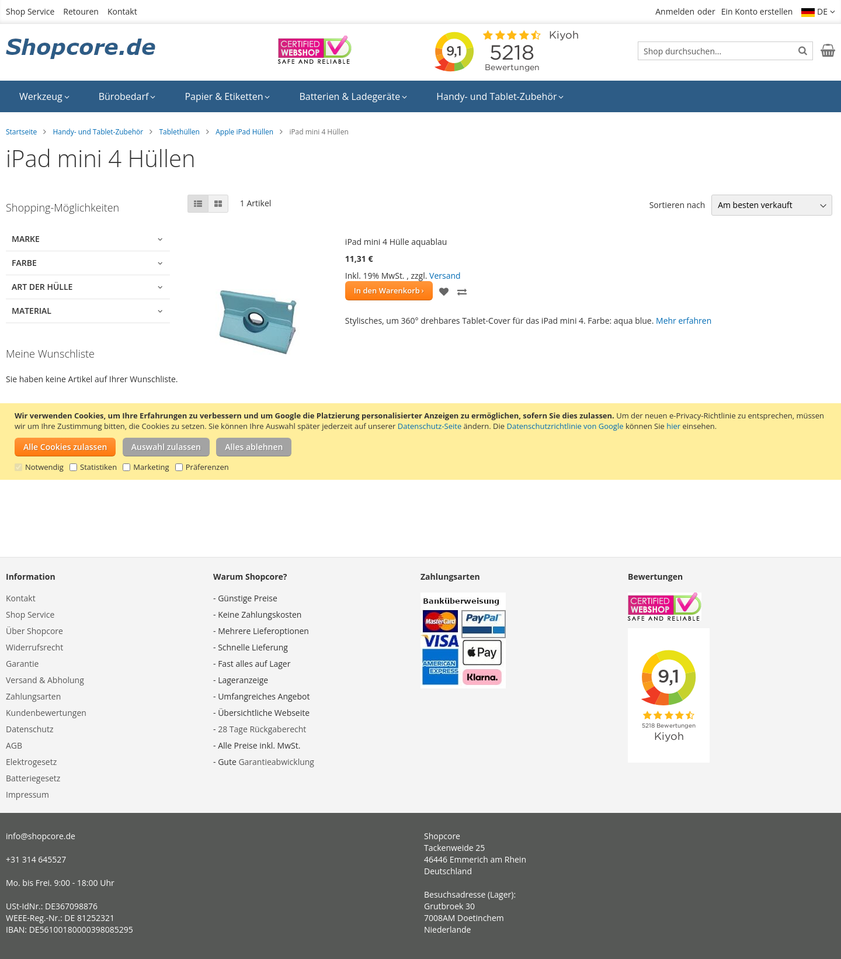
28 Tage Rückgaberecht (262, 729)
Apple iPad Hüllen (244, 132)
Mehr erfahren (683, 320)
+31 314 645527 (36, 859)
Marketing (151, 467)
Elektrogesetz (31, 761)
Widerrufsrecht (34, 647)
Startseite (21, 132)
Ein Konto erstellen (757, 11)
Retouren (81, 11)
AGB (14, 745)
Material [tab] (31, 310)
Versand (445, 275)
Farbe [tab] (24, 262)
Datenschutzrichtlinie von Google (565, 426)
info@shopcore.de (40, 836)
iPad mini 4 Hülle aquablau (396, 241)
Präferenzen (207, 467)
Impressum (27, 794)
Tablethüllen (179, 132)
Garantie (22, 663)
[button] (818, 12)
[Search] (802, 50)
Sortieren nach (677, 204)
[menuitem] (44, 96)
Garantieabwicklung (276, 761)
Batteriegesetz (33, 778)
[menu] (420, 96)
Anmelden (674, 11)
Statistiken (98, 467)
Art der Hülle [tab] (42, 286)
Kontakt (122, 11)
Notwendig (44, 467)
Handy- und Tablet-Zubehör (98, 132)
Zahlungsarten (33, 696)
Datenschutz (29, 729)
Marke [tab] (26, 238)
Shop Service (30, 11)
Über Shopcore (34, 630)
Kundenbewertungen (46, 712)
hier (673, 426)
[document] (422, 441)
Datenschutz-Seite (429, 426)
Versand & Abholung (45, 680)
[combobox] (725, 50)
